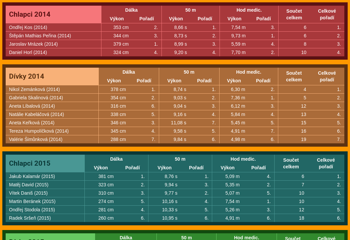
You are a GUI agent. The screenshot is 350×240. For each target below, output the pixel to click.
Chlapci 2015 (29, 163)
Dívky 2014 (26, 76)
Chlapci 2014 (29, 14)
